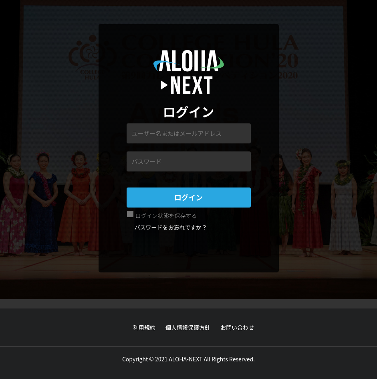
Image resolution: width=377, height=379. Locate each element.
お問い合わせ (237, 327)
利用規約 (144, 327)
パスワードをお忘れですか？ (171, 227)
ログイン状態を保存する (166, 216)
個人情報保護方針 (187, 327)
